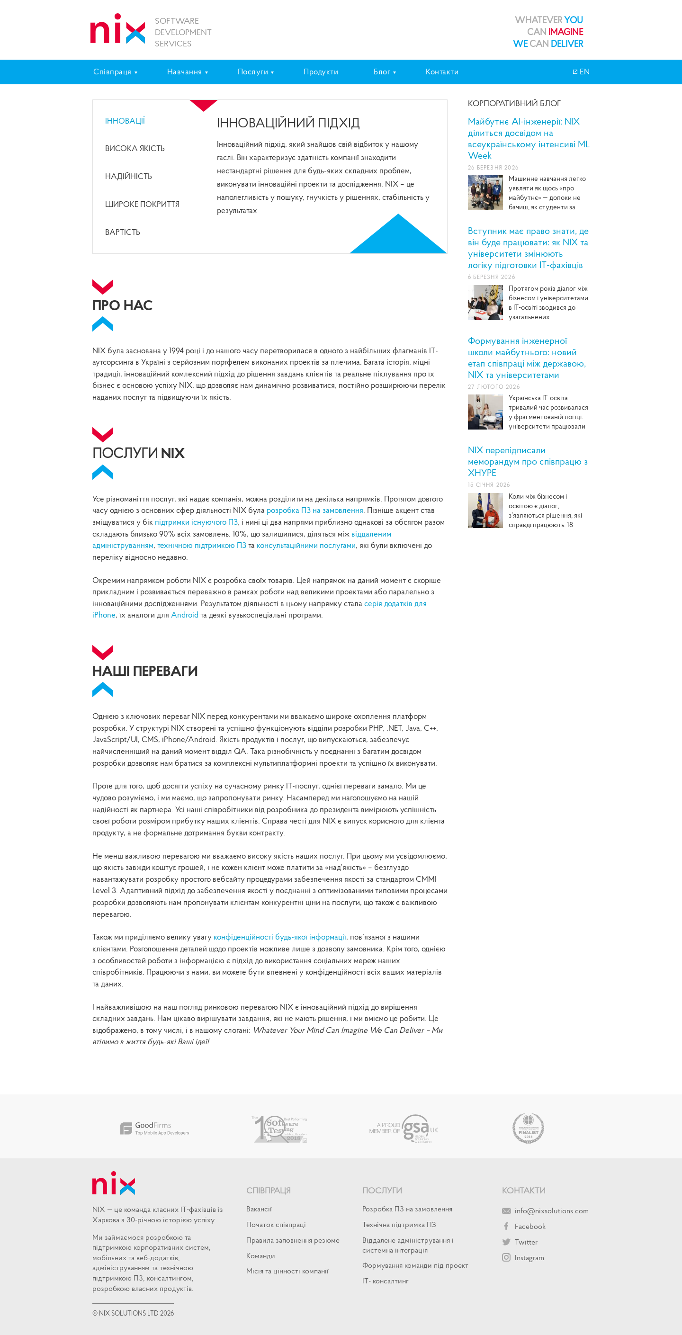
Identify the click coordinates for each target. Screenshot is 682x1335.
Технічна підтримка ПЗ (399, 1224)
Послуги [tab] (253, 71)
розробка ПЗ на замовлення (315, 510)
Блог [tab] (382, 71)
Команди (260, 1255)
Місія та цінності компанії (287, 1270)
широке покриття (142, 204)
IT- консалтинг (385, 1280)
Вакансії (259, 1208)
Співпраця (268, 1190)
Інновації (125, 121)
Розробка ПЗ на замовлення (407, 1208)
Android (184, 614)
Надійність (128, 176)
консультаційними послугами (306, 545)
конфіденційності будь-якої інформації (280, 937)
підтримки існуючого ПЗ (196, 522)
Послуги (382, 1190)
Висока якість (135, 148)
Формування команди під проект (415, 1265)
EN (584, 71)
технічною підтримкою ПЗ (200, 545)
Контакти (442, 71)
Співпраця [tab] (112, 71)
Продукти (321, 71)
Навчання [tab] (184, 71)
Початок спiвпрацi (276, 1224)
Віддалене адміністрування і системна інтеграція (408, 1244)
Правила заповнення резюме (293, 1240)
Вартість (122, 232)
